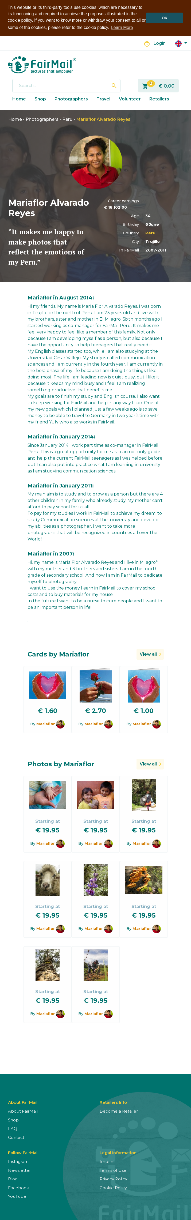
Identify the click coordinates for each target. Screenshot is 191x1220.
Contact (16, 1136)
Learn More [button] (122, 27)
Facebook (18, 1187)
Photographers (71, 98)
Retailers (159, 98)
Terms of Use (113, 1169)
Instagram (18, 1161)
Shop (40, 98)
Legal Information (118, 1152)
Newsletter (19, 1169)
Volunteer (130, 98)
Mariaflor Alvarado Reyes (103, 119)
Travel (103, 98)
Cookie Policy (113, 1187)
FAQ (12, 1128)
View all (148, 653)
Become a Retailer (119, 1110)
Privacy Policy (113, 1178)
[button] (181, 43)
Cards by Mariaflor (58, 654)
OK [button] (164, 18)
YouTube (17, 1196)
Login (159, 43)
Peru (67, 119)
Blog (13, 1178)
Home (19, 98)
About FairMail (23, 1110)
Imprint (107, 1161)
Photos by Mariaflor (61, 764)
